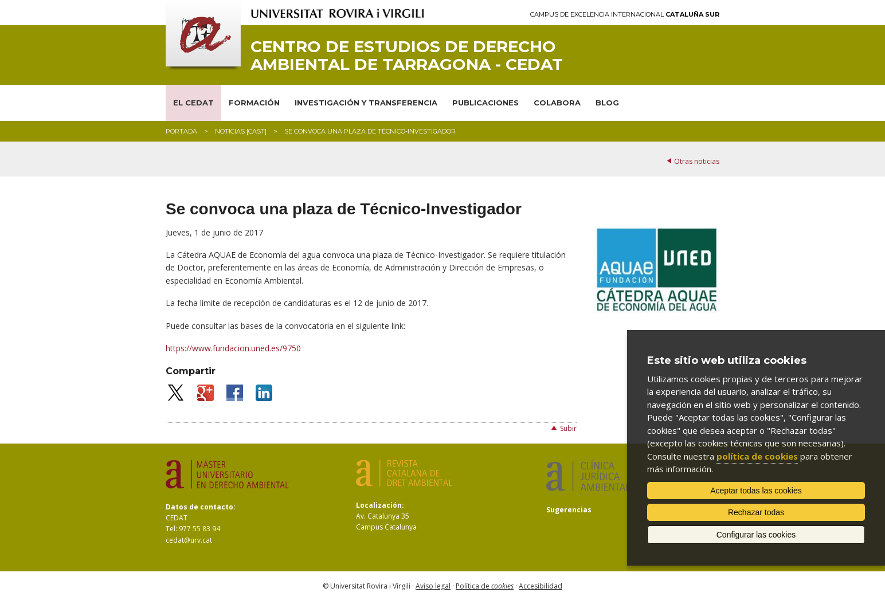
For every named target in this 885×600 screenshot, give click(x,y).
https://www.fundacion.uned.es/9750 (233, 348)
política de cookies (757, 456)
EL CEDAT (193, 102)
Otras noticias (696, 161)
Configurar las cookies (756, 534)
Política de (485, 586)
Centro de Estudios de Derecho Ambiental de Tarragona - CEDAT (406, 55)
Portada (181, 131)
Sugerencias (569, 510)
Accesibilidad (540, 586)
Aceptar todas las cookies (756, 490)
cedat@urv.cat (189, 540)
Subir (568, 428)
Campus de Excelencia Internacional (624, 14)
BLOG (607, 102)
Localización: (380, 505)
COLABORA (557, 102)
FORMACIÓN (254, 102)
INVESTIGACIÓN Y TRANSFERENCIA (366, 102)
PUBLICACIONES (485, 102)
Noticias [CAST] (241, 131)
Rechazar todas (756, 512)
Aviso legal (433, 586)
